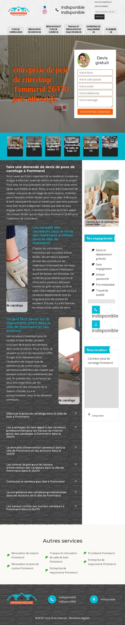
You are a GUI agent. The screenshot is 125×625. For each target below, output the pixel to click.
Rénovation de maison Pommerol (23, 555)
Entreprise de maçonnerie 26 (93, 29)
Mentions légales (79, 618)
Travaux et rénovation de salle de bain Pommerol (61, 557)
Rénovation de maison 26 (34, 30)
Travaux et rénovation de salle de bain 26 (73, 29)
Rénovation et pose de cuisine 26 (53, 29)
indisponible (73, 7)
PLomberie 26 (111, 30)
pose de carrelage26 (15, 30)
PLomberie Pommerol (99, 553)
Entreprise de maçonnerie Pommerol (61, 570)
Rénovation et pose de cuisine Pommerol (23, 566)
